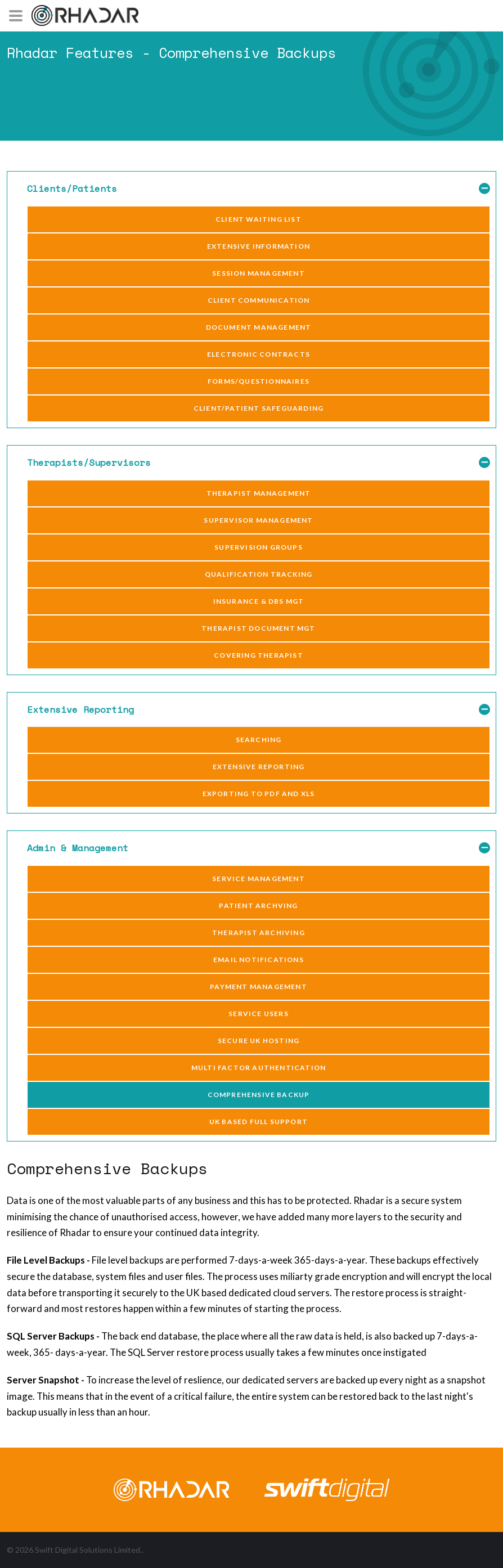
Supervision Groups (258, 547)
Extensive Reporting (259, 766)
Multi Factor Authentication (258, 1067)
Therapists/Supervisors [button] (258, 463)
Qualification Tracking (258, 574)
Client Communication (259, 300)
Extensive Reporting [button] (258, 710)
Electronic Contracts (258, 354)
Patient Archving (258, 905)
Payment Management (258, 986)
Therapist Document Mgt (258, 628)
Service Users (258, 1013)
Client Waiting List (258, 219)
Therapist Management (258, 493)
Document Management (259, 327)
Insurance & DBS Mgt (258, 601)
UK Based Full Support (258, 1121)
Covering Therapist (258, 655)
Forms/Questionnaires (258, 381)
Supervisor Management (258, 520)
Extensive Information (258, 246)
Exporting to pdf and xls (259, 793)
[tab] (251, 188)
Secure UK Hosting (258, 1040)
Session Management (258, 273)
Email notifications (258, 959)
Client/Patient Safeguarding (259, 408)
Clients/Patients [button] (258, 189)
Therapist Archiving (258, 932)
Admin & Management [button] (258, 848)
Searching (259, 739)
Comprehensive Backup (259, 1094)
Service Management (258, 878)
